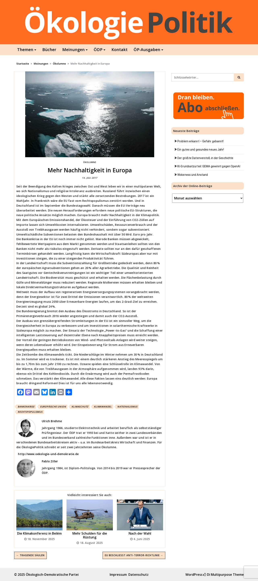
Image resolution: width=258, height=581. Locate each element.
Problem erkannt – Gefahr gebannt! (200, 141)
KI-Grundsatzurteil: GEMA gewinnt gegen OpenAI (208, 166)
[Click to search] (239, 77)
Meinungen (73, 49)
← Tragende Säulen (30, 555)
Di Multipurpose (217, 574)
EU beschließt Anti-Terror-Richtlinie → (134, 555)
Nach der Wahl (140, 533)
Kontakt (119, 49)
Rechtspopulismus (30, 411)
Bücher (49, 49)
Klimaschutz (80, 406)
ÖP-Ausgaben (147, 49)
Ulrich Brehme (52, 421)
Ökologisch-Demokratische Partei (52, 574)
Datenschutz (138, 574)
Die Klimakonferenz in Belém (39, 533)
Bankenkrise (26, 406)
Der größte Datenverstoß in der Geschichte (205, 158)
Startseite (22, 63)
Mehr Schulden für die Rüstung (89, 535)
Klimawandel (103, 406)
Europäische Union (53, 406)
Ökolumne (59, 63)
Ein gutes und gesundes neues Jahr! (200, 149)
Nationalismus (127, 406)
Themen (25, 49)
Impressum (118, 574)
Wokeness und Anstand (192, 174)
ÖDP (98, 49)
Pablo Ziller (50, 461)
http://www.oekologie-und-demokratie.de (48, 454)
